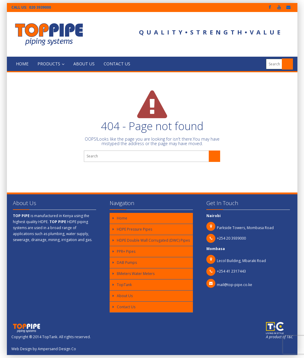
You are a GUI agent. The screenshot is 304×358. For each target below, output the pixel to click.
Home (22, 64)
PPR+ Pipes (126, 251)
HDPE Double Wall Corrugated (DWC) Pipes (153, 240)
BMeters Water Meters (136, 273)
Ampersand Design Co (57, 348)
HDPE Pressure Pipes (134, 229)
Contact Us (117, 64)
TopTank (124, 284)
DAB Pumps (127, 262)
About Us (84, 64)
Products (50, 64)
